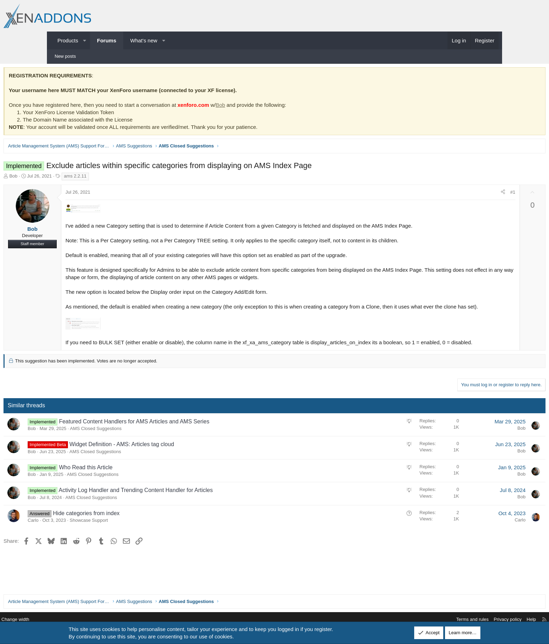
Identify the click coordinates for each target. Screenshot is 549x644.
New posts (65, 56)
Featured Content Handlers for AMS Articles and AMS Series (182, 438)
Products (67, 40)
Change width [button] (68, 619)
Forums (106, 40)
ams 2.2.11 (124, 177)
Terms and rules (420, 619)
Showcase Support (137, 536)
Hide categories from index (135, 530)
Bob (269, 107)
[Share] (454, 194)
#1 (463, 193)
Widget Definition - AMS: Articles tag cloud (170, 461)
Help (479, 619)
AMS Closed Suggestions (144, 445)
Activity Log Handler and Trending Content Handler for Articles (184, 507)
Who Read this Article (134, 484)
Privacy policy (455, 619)
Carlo (81, 536)
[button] (84, 40)
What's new (143, 40)
